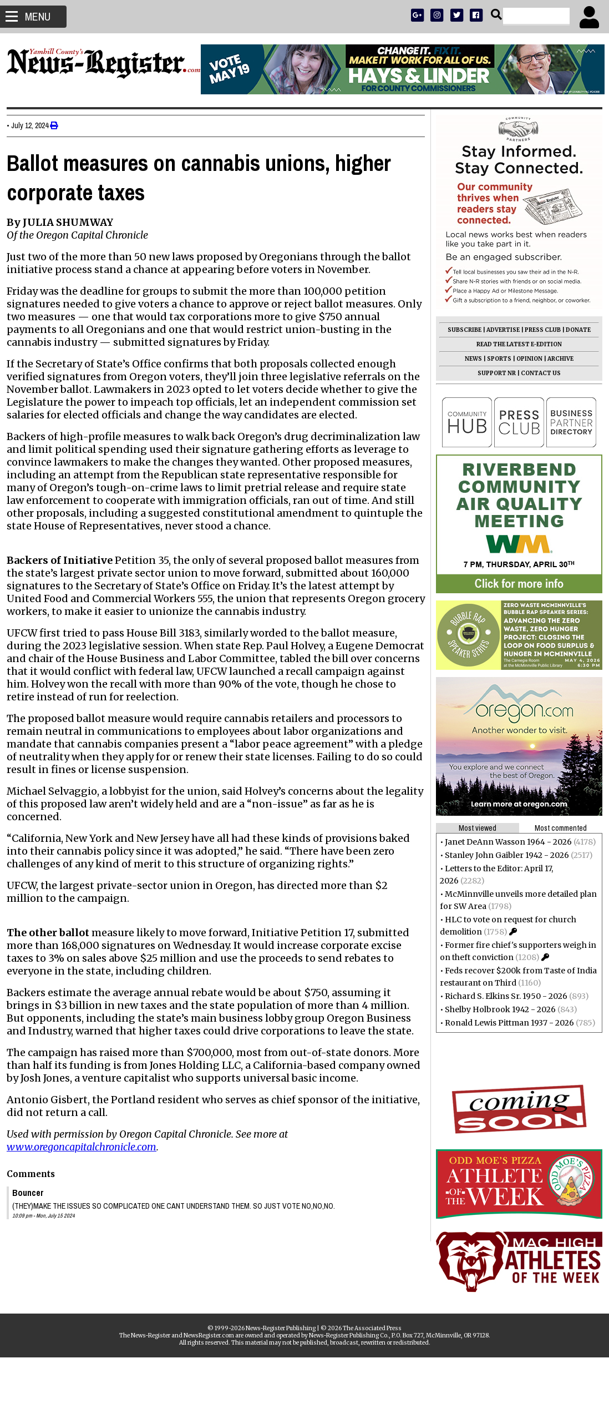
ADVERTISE (498, 330)
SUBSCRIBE (460, 330)
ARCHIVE (556, 358)
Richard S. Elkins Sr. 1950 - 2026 (501, 996)
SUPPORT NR (492, 373)
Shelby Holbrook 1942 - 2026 (495, 1009)
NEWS (469, 358)
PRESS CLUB (538, 330)
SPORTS (495, 358)
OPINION (525, 358)
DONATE (573, 330)
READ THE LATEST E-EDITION (514, 344)
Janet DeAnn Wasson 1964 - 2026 (503, 842)
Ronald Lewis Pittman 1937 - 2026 (505, 1023)
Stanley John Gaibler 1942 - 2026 (502, 855)
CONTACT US (536, 373)
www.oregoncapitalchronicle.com (86, 1172)
